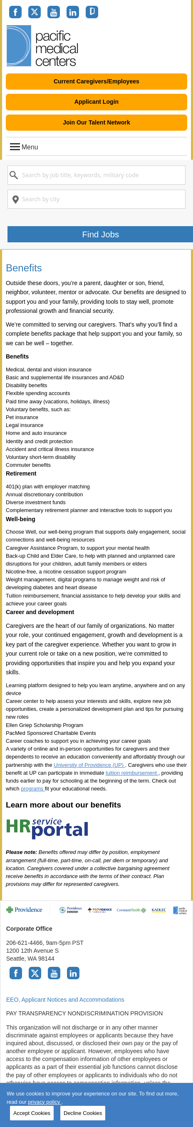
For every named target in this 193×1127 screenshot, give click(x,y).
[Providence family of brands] (96, 910)
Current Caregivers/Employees (96, 81)
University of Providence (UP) (89, 765)
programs (33, 788)
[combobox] (96, 175)
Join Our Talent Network (96, 122)
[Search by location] (96, 199)
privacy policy (44, 1102)
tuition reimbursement (132, 773)
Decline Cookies (83, 1113)
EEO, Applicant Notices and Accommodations (65, 999)
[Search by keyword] (96, 175)
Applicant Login (96, 101)
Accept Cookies (31, 1113)
